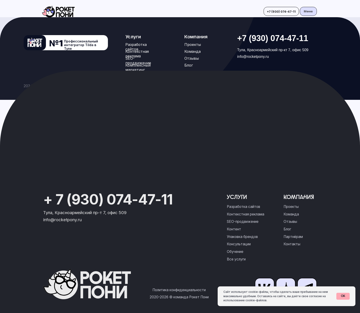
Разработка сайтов (136, 46)
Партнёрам (293, 237)
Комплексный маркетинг (138, 67)
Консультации (239, 244)
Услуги (133, 36)
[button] (308, 11)
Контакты (292, 244)
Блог (188, 65)
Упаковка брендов (242, 237)
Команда (192, 51)
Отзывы (191, 58)
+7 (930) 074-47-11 (272, 38)
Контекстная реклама (137, 53)
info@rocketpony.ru (253, 57)
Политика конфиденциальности (179, 290)
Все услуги (236, 259)
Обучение (235, 251)
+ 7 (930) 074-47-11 (107, 199)
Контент (234, 229)
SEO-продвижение (138, 60)
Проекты (192, 44)
